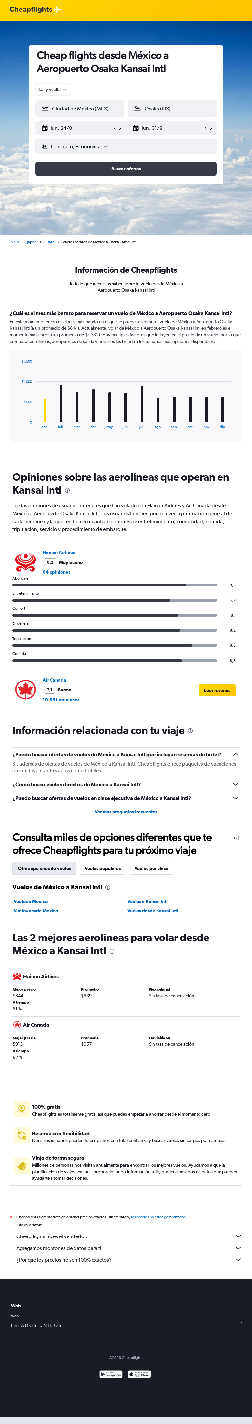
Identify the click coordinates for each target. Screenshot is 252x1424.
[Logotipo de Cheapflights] (31, 10)
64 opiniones (56, 572)
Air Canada (54, 679)
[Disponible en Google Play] (111, 1375)
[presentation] (67, 490)
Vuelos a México (31, 901)
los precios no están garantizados (158, 1217)
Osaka (49, 242)
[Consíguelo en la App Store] (139, 1375)
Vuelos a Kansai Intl (147, 901)
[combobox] (53, 89)
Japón (31, 242)
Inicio (14, 242)
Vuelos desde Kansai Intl (152, 910)
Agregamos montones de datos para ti (129, 1248)
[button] (76, 128)
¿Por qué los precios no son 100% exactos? (129, 1260)
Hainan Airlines (59, 552)
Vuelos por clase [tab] (151, 868)
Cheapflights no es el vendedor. (129, 1236)
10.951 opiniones (61, 699)
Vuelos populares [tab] (103, 868)
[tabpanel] (126, 382)
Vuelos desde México (36, 910)
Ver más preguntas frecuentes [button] (126, 811)
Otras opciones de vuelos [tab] (44, 868)
